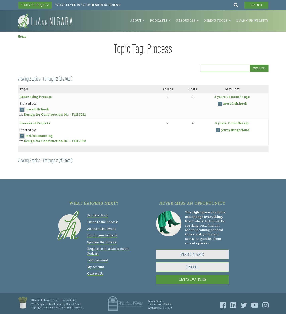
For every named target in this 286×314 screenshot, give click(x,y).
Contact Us (95, 272)
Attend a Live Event (101, 228)
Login (256, 5)
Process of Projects (34, 123)
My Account (95, 266)
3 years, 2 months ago (232, 123)
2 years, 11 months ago (232, 96)
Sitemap (35, 299)
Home (22, 36)
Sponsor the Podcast (102, 241)
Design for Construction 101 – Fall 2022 (55, 114)
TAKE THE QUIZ (35, 5)
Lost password (97, 259)
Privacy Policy (51, 299)
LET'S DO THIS (192, 279)
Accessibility (69, 299)
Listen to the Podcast (102, 222)
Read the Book (97, 215)
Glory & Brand (73, 304)
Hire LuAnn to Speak (102, 235)
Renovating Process (35, 96)
